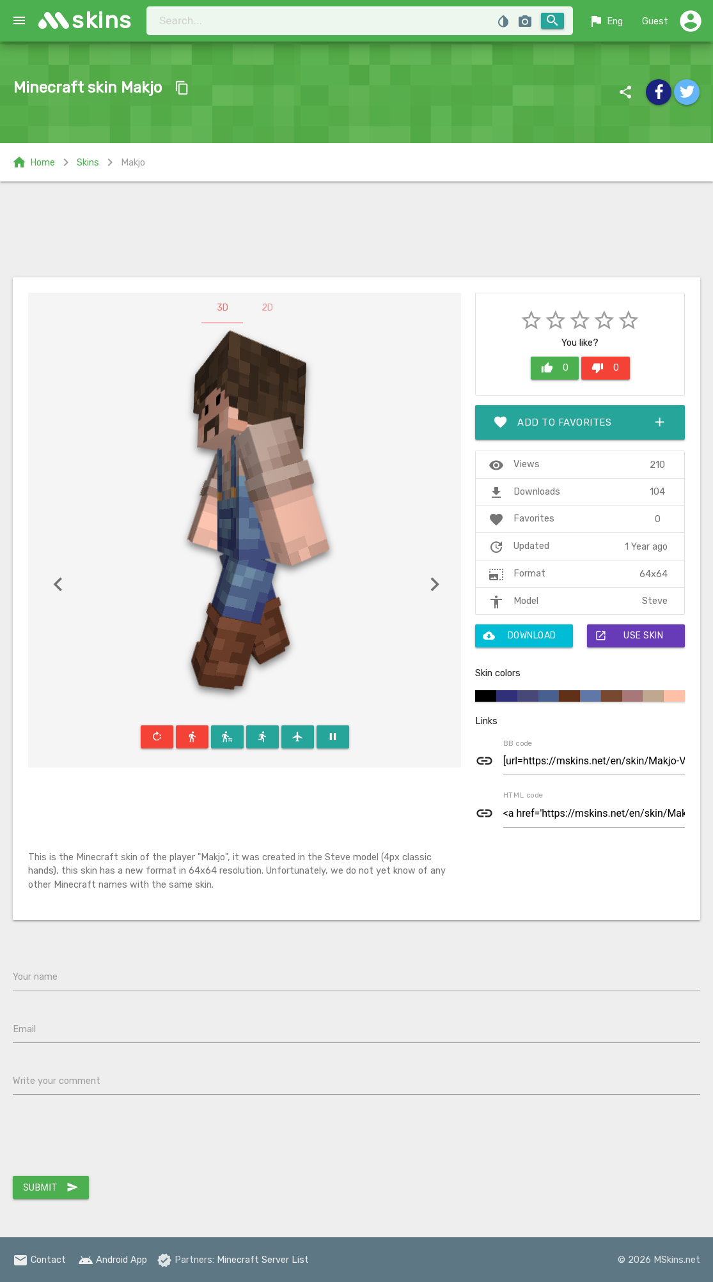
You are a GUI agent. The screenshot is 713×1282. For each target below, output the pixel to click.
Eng (605, 21)
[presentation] (110, 1138)
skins (102, 20)
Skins (88, 162)
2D (267, 307)
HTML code (523, 795)
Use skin (629, 635)
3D (222, 307)
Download (519, 635)
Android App (112, 1259)
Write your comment (56, 1080)
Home (33, 162)
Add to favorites (580, 422)
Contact (39, 1259)
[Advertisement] (356, 229)
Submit (51, 1187)
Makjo (133, 162)
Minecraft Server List (263, 1259)
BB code (517, 743)
